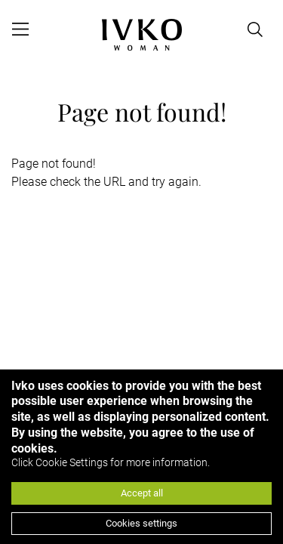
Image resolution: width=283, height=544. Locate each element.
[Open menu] (20, 29)
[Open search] (255, 29)
